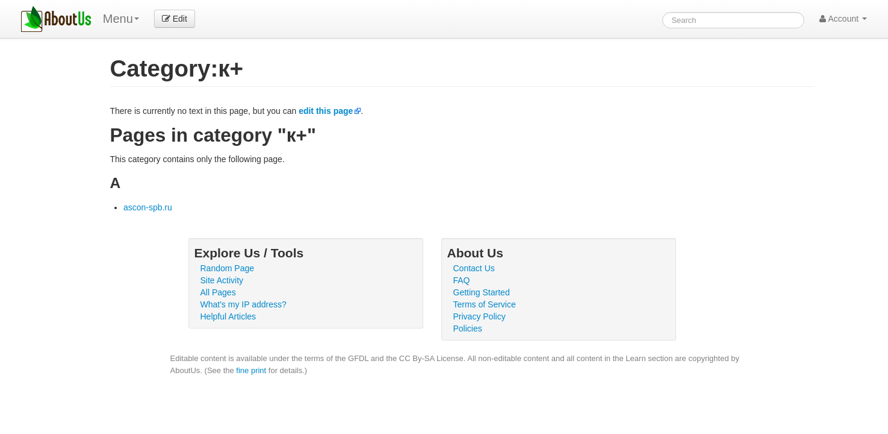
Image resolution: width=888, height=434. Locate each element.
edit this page (326, 111)
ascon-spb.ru (147, 207)
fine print (251, 370)
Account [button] (843, 19)
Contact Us (474, 268)
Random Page (227, 268)
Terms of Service (484, 304)
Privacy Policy (479, 316)
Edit (174, 19)
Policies (467, 328)
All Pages (218, 292)
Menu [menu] (121, 18)
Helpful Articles (228, 316)
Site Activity (222, 280)
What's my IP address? (243, 304)
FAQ (461, 280)
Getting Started (481, 292)
